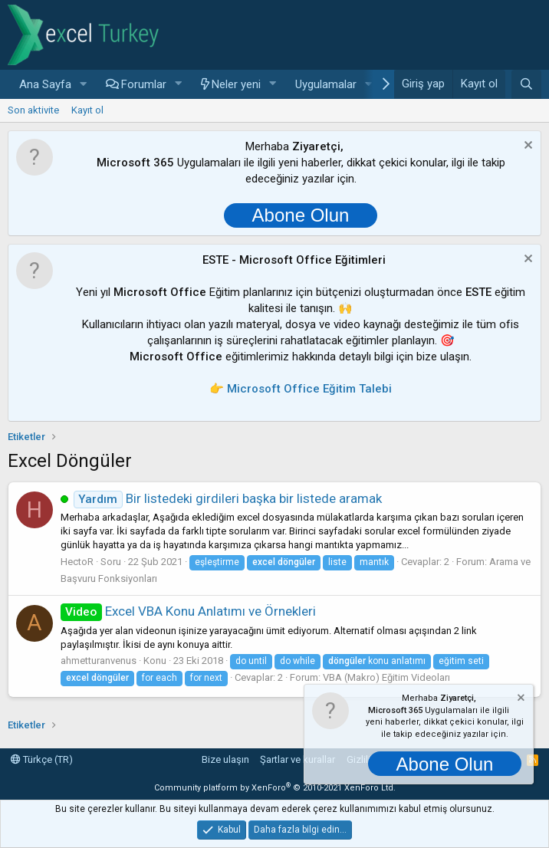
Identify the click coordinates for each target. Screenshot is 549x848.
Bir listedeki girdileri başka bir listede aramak (228, 498)
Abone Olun (301, 215)
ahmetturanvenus (98, 660)
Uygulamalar (326, 84)
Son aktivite (33, 110)
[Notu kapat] (526, 147)
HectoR (77, 561)
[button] (83, 85)
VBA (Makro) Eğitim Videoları (386, 677)
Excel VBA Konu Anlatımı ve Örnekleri (188, 611)
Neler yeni (236, 84)
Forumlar (143, 84)
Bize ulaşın (225, 759)
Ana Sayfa (45, 84)
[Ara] (526, 84)
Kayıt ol (87, 110)
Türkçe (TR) (42, 759)
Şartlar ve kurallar (297, 759)
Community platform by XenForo (275, 788)
